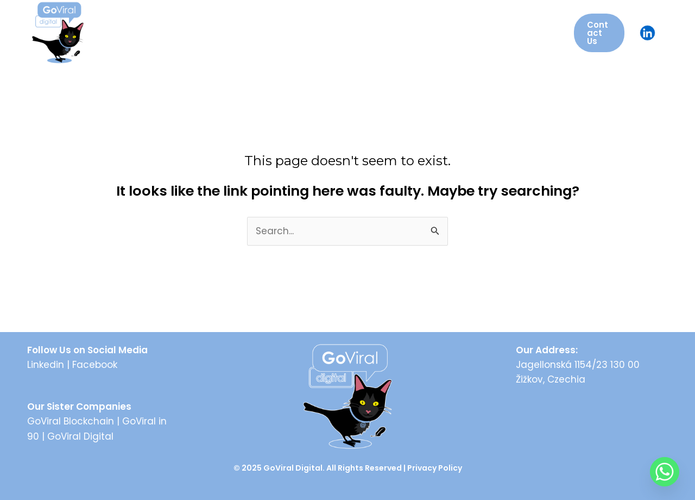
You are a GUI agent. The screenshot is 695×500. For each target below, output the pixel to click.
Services (226, 32)
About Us (170, 32)
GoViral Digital (80, 436)
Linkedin (45, 364)
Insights (439, 32)
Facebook (94, 364)
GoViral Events (296, 32)
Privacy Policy (434, 467)
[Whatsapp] (664, 471)
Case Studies (508, 32)
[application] (538, 32)
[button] (599, 33)
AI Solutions (375, 32)
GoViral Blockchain (70, 421)
